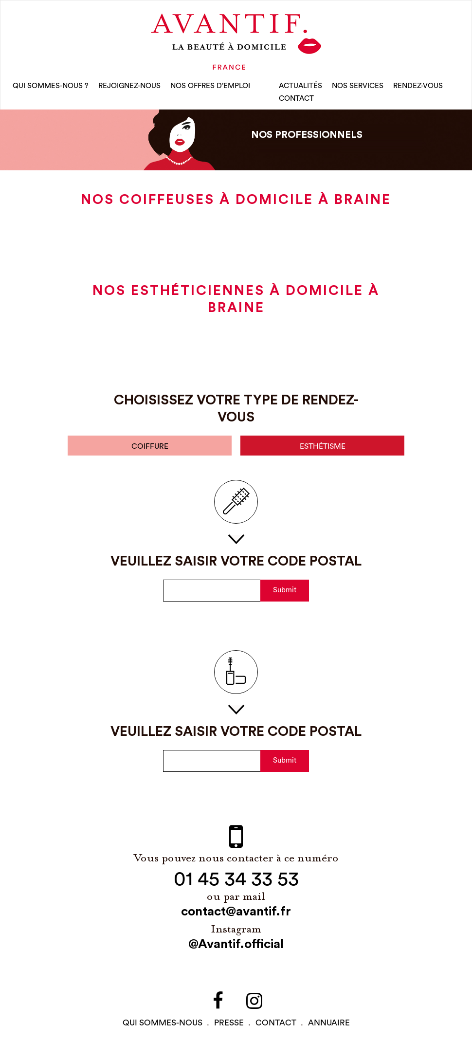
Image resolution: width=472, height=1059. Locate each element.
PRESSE (229, 1026)
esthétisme (322, 449)
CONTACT (296, 100)
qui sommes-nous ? (51, 87)
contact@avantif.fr (236, 914)
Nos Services (357, 87)
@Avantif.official (236, 947)
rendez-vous (418, 87)
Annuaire (329, 1026)
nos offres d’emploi (210, 87)
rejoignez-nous (129, 87)
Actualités (300, 87)
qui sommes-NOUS (162, 1026)
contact (275, 1026)
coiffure (150, 449)
